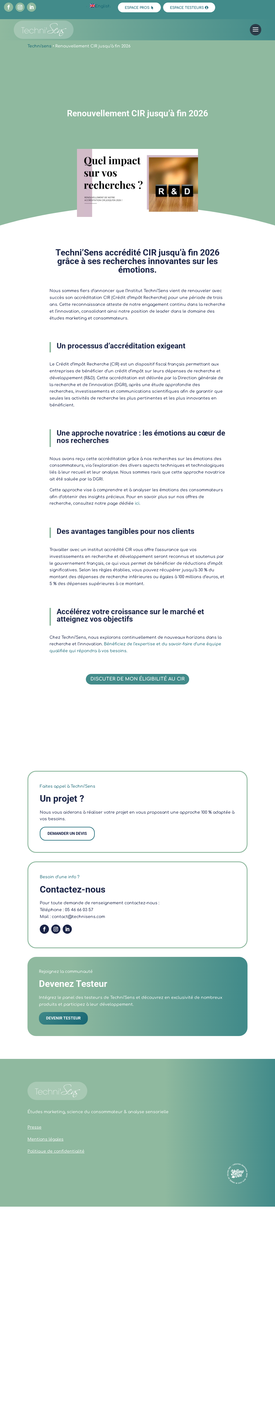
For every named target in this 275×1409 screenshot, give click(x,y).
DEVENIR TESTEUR (63, 1018)
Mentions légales (45, 1139)
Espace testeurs (187, 8)
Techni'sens (39, 46)
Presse (34, 1127)
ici (137, 503)
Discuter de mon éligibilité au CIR (137, 679)
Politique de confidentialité (55, 1151)
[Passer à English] (100, 6)
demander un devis (67, 833)
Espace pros (137, 8)
